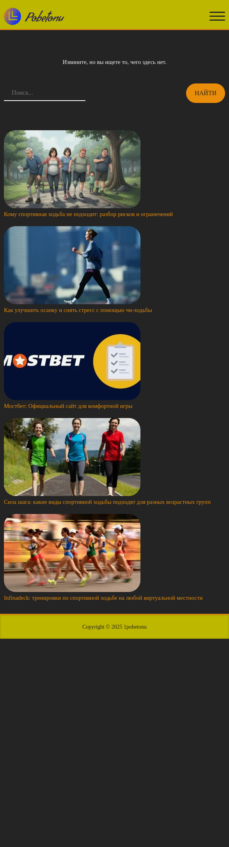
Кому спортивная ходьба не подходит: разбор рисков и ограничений (88, 214)
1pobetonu (135, 627)
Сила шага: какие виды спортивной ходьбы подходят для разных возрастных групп (107, 502)
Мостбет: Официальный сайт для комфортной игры (68, 406)
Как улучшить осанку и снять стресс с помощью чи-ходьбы (78, 310)
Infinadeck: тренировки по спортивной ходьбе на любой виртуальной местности (103, 598)
